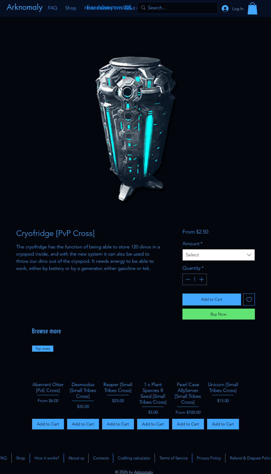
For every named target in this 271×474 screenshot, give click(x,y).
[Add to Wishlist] (249, 299)
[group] (135, 387)
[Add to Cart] (48, 424)
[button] (252, 8)
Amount (192, 244)
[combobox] (218, 255)
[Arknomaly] (25, 7)
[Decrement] (187, 279)
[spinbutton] (194, 279)
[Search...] (177, 8)
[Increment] (202, 279)
